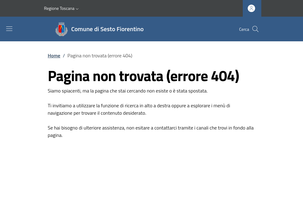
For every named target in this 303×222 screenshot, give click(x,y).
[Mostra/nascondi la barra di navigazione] (9, 29)
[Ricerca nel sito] (255, 29)
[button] (62, 8)
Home (54, 55)
